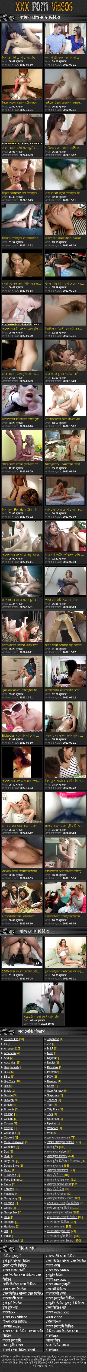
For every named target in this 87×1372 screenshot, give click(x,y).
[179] (64, 1142)
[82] (59, 1193)
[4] (11, 1053)
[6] (12, 1198)
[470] (64, 1240)
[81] (61, 1179)
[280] (63, 1198)
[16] (11, 1189)
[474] (60, 1156)
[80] (58, 1189)
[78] (61, 1137)
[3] (12, 1062)
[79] (61, 1231)
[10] (12, 1048)
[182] (61, 1222)
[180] (63, 1236)
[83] (58, 1165)
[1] (9, 1086)
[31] (14, 1039)
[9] (11, 1100)
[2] (8, 1058)
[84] (59, 1151)
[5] (13, 1067)
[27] (8, 1044)
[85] (66, 1161)
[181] (56, 1147)
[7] (10, 1123)
